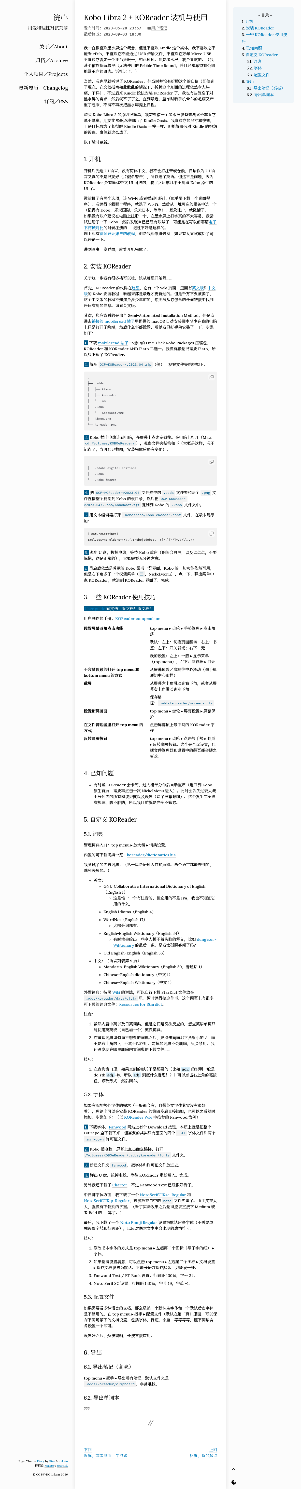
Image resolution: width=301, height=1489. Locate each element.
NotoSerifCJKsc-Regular (163, 1194)
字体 (258, 68)
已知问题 (254, 48)
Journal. (62, 1465)
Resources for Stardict (140, 1004)
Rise (52, 1461)
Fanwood (117, 1127)
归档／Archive (51, 60)
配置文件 (262, 74)
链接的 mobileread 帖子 (113, 321)
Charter (119, 1184)
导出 (250, 81)
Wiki (116, 992)
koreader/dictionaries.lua (151, 854)
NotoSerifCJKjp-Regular (106, 1200)
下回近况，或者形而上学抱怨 (105, 1452)
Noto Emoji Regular (138, 1222)
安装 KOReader (260, 28)
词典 (257, 61)
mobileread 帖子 (113, 342)
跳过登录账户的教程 (117, 233)
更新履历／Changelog (43, 88)
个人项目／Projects (46, 74)
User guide (95, 608)
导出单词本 (264, 94)
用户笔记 (159, 28)
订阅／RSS (56, 101)
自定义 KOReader (262, 54)
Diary (40, 1461)
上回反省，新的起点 (203, 1452)
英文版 (198, 287)
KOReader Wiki (138, 1117)
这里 (136, 287)
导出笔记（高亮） (269, 88)
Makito (49, 1465)
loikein (63, 1461)
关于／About (53, 46)
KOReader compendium (137, 618)
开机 (249, 21)
